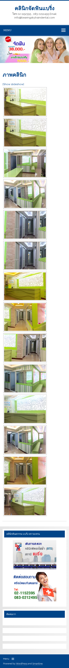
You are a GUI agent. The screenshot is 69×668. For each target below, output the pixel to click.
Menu (7, 30)
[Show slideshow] (13, 84)
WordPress (21, 663)
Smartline (37, 663)
